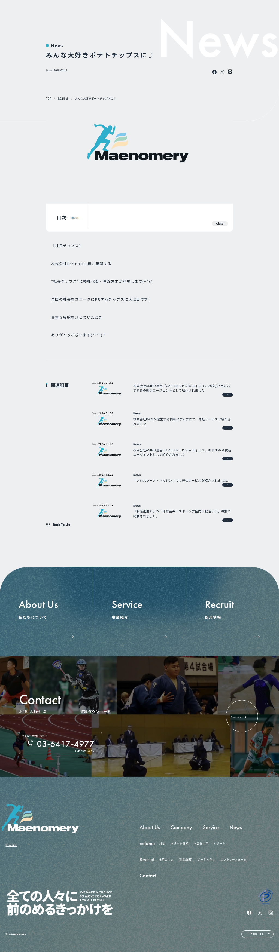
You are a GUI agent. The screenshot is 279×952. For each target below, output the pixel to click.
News (57, 45)
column (147, 843)
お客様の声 (201, 843)
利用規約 (11, 845)
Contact (148, 876)
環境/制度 (185, 859)
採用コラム (166, 859)
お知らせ (62, 98)
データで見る (206, 859)
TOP (48, 98)
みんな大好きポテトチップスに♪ (95, 98)
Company (181, 827)
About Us (150, 827)
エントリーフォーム (233, 859)
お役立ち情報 (180, 843)
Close (219, 223)
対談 (162, 843)
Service (211, 827)
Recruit (147, 859)
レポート (220, 843)
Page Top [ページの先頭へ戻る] (257, 933)
